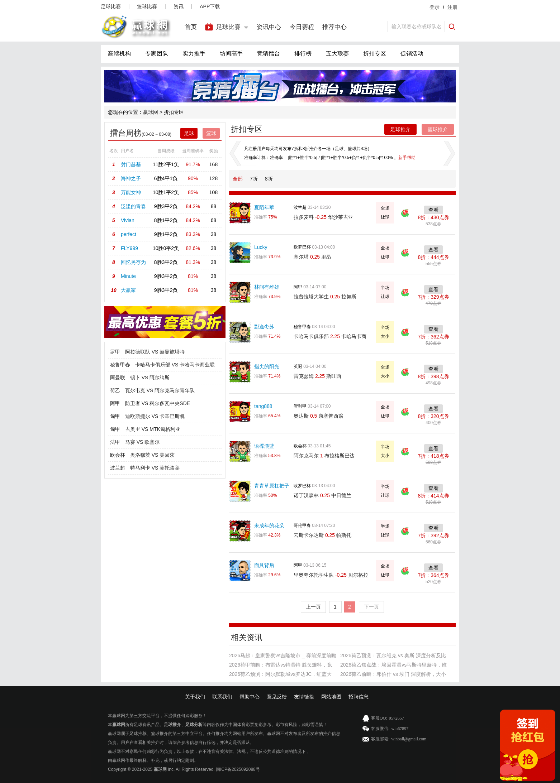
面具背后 (264, 565)
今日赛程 (302, 27)
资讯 (179, 6)
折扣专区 (374, 54)
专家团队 (156, 54)
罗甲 (115, 352)
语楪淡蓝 (264, 446)
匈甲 (115, 416)
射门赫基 (131, 164)
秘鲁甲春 (120, 365)
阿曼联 (117, 377)
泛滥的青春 (133, 206)
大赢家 (128, 290)
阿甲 (115, 403)
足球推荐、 (140, 733)
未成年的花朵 (269, 525)
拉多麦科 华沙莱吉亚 (323, 217)
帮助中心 (249, 697)
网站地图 (331, 697)
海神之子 (131, 178)
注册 (452, 7)
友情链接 (304, 697)
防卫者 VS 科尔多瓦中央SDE (157, 403)
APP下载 (210, 6)
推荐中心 (334, 27)
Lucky (260, 247)
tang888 (263, 406)
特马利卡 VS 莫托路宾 (155, 468)
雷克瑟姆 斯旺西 (317, 376)
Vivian (127, 220)
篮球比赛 (147, 6)
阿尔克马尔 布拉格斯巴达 (324, 455)
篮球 (211, 133)
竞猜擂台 (268, 54)
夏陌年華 (264, 207)
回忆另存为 (133, 262)
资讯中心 (269, 27)
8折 (269, 179)
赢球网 (150, 112)
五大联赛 (337, 54)
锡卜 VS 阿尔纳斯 (150, 377)
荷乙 (115, 390)
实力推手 (193, 54)
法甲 (115, 442)
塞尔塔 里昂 (312, 257)
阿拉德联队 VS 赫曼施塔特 (155, 352)
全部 (238, 179)
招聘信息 (358, 697)
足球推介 (400, 129)
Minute (128, 276)
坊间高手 (231, 54)
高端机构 (119, 54)
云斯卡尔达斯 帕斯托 (322, 535)
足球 (189, 133)
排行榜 (303, 54)
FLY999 (129, 248)
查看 (433, 210)
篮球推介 (438, 129)
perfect (128, 234)
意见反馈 (277, 697)
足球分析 (194, 724)
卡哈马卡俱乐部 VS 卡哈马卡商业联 (175, 365)
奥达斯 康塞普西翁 (318, 416)
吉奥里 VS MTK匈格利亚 (152, 429)
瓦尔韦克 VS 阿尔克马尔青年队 (160, 390)
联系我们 (222, 697)
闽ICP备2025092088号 (238, 769)
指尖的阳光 (266, 366)
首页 (191, 27)
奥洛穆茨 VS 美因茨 (152, 455)
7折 (254, 179)
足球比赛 (111, 6)
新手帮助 (407, 157)
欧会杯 (117, 455)
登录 (435, 7)
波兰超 (117, 468)
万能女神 (131, 192)
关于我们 (195, 697)
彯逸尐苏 (264, 327)
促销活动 (411, 54)
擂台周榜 (126, 133)
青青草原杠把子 (271, 486)
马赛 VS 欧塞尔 (142, 442)
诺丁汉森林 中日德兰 (322, 495)
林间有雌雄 (266, 287)
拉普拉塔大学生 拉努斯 (325, 296)
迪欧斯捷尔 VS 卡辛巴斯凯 (155, 416)
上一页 (313, 607)
